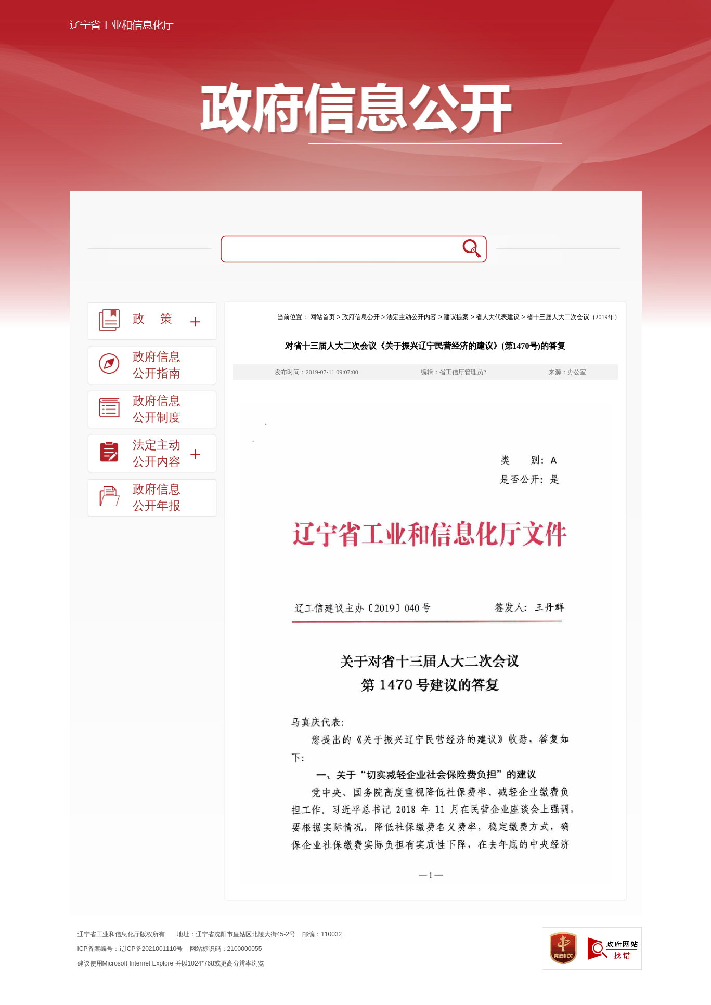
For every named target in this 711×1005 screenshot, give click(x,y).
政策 (160, 318)
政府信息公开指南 (156, 365)
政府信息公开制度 (156, 409)
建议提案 (456, 317)
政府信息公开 (361, 317)
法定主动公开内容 (156, 453)
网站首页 (322, 317)
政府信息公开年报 (156, 497)
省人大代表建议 (498, 317)
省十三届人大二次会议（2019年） (573, 317)
